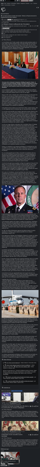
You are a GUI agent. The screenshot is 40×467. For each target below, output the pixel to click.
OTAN (4, 36)
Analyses (9, 3)
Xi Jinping (10, 34)
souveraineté (16, 25)
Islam (4, 29)
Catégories (22, 3)
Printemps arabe (12, 30)
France (23, 32)
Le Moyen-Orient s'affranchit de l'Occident (15, 24)
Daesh (22, 29)
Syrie (6, 32)
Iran (3, 32)
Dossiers (27, 3)
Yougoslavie (7, 29)
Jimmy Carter (5, 34)
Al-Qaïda (28, 29)
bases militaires (19, 30)
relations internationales (6, 27)
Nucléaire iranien (25, 30)
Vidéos (2, 5)
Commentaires (7, 5)
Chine (8, 32)
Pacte (4, 33)
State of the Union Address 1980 (23, 366)
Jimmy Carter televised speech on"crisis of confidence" (18, 365)
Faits (5, 3)
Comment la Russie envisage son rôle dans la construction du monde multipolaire (15, 406)
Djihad (24, 29)
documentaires (5, 13)
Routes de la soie (33, 29)
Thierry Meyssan (6, 28)
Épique (18, 3)
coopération (11, 25)
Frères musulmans (5, 30)
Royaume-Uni (28, 32)
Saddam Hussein (20, 34)
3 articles (9, 19)
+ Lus (31, 3)
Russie (20, 32)
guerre (25, 25)
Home (2, 3)
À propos (13, 5)
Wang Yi (25, 34)
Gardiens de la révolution (15, 29)
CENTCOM (8, 36)
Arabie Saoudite (13, 32)
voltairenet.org (16, 19)
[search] (9, 0)
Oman (17, 32)
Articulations (13, 3)
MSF (11, 36)
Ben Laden (15, 34)
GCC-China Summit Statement (13, 362)
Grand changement (6, 37)
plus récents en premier (16, 390)
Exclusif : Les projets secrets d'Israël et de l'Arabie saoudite (20, 377)
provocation (21, 25)
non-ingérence (5, 25)
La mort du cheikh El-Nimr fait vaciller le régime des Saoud (20, 381)
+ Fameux (35, 3)
